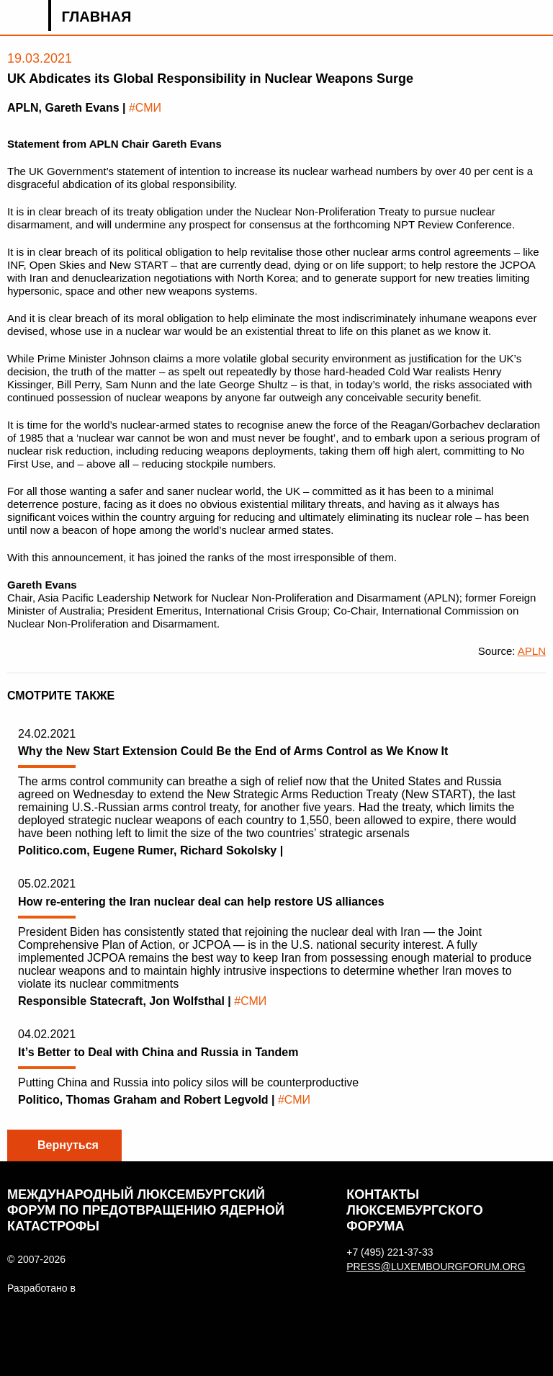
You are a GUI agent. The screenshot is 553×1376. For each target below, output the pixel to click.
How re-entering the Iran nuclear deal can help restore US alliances (201, 901)
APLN (532, 651)
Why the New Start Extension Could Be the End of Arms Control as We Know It (233, 751)
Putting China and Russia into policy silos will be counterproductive (188, 1082)
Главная (96, 16)
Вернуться (68, 1145)
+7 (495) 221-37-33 (389, 1252)
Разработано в (41, 1288)
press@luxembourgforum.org (427, 1266)
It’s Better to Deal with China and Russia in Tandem (158, 1052)
